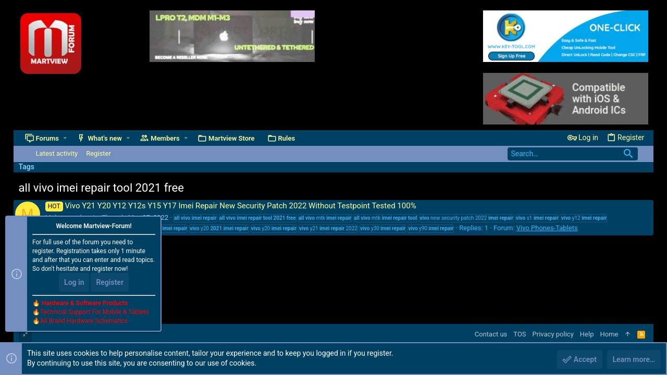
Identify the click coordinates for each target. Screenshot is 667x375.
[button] (64, 138)
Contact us (491, 334)
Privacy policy (553, 334)
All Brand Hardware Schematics (84, 320)
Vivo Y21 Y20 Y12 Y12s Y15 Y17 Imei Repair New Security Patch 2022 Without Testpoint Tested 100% (230, 205)
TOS (519, 334)
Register (109, 282)
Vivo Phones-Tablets (547, 228)
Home (609, 334)
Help (587, 334)
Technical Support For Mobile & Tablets (94, 312)
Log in (74, 282)
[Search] (573, 153)
